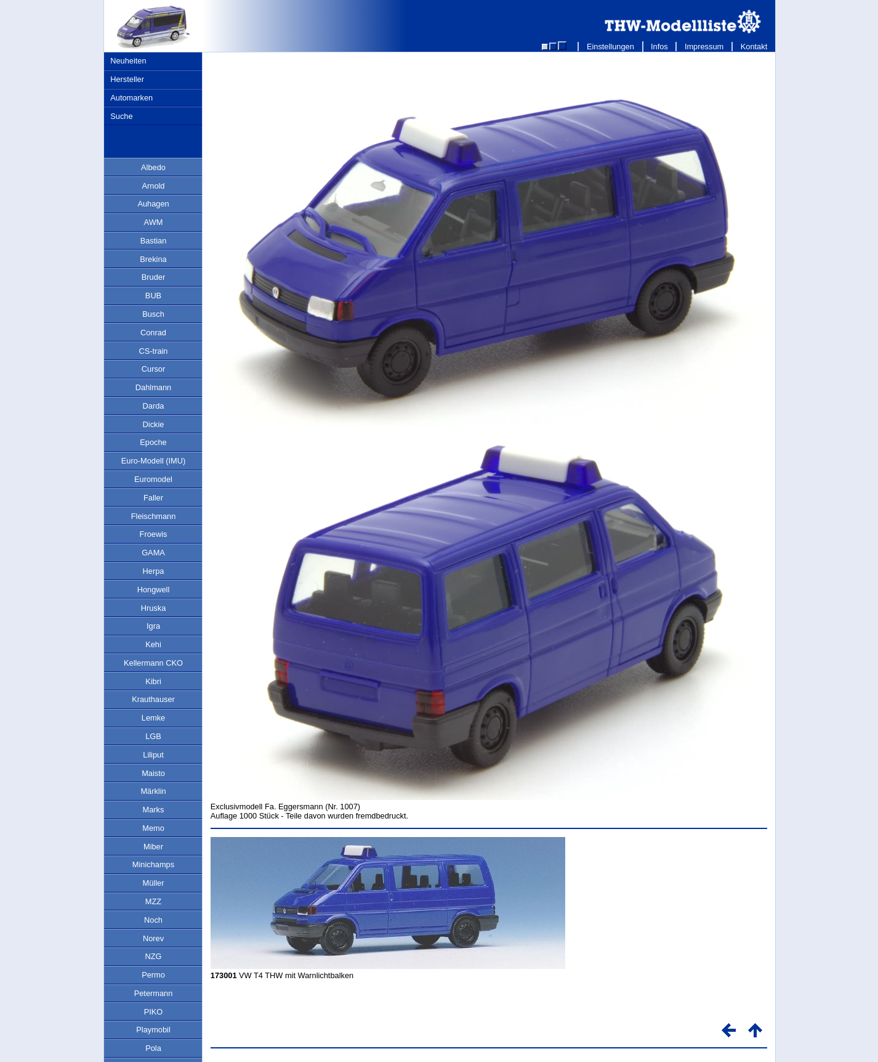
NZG (153, 956)
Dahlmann (153, 387)
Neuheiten (128, 60)
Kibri (153, 681)
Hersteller (127, 79)
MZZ (153, 901)
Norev (153, 938)
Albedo (153, 167)
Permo (153, 974)
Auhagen (153, 203)
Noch (153, 920)
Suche (121, 116)
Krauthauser (153, 699)
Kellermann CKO (153, 663)
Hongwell (153, 589)
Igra (153, 626)
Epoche (153, 442)
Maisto (153, 773)
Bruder (153, 277)
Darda (153, 406)
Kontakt (754, 46)
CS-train (153, 351)
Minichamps (153, 864)
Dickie (153, 424)
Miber (153, 846)
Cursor (153, 369)
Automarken (131, 97)
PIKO (153, 1011)
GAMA (153, 552)
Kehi (153, 644)
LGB (153, 736)
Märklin (153, 791)
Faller (153, 497)
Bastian (153, 240)
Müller (153, 883)
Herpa (153, 571)
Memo (153, 828)
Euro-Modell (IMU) (153, 460)
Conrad (153, 332)
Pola (153, 1048)
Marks (153, 809)
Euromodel (153, 479)
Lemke (153, 717)
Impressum (704, 46)
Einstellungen (610, 46)
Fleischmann (153, 516)
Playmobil (153, 1029)
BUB (153, 295)
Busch (153, 314)
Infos (659, 46)
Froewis (153, 534)
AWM (153, 222)
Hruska (153, 608)
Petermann (153, 993)
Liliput (153, 754)
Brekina (153, 259)
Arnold (153, 185)
